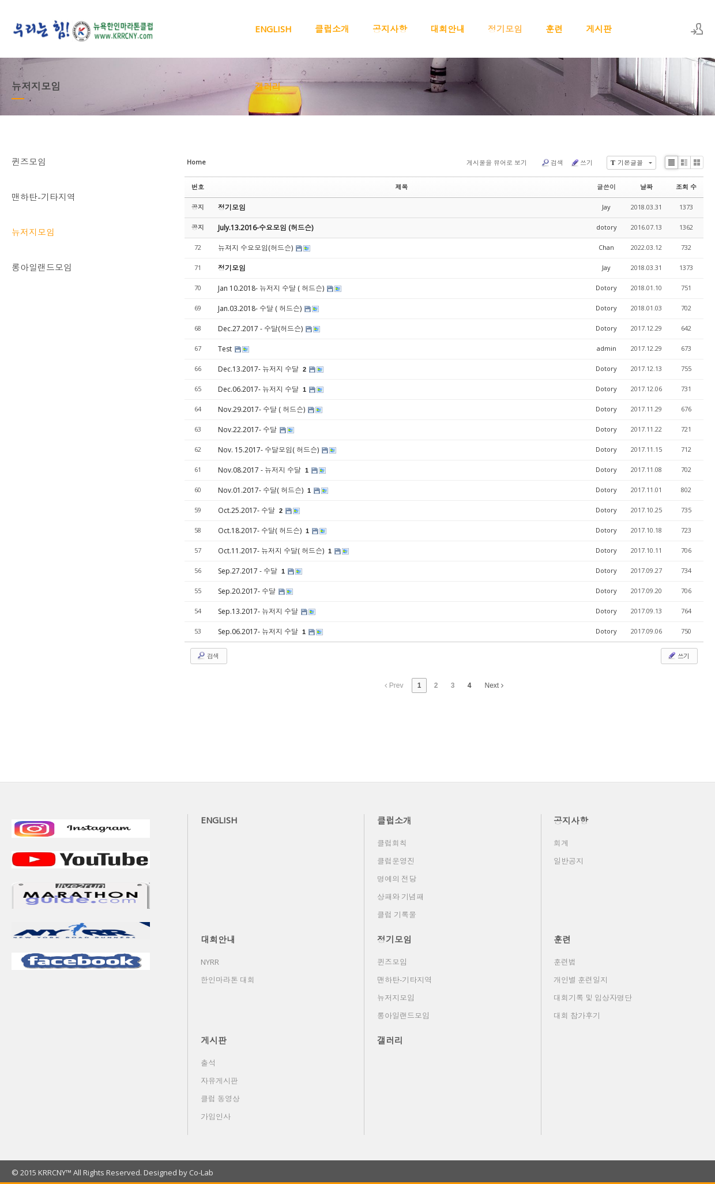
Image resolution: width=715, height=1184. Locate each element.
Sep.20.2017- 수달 (247, 591)
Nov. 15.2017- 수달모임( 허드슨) (269, 450)
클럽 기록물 (396, 914)
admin (606, 348)
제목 (402, 186)
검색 (552, 162)
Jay (606, 207)
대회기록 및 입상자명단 (593, 997)
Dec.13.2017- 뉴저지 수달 (259, 369)
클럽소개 (332, 29)
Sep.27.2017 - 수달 (248, 571)
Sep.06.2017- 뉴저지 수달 (259, 631)
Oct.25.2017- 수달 (247, 510)
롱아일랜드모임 (42, 267)
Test (226, 349)
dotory (606, 227)
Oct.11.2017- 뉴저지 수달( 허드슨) (272, 551)
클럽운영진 (396, 861)
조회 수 (686, 186)
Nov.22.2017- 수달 (248, 429)
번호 (197, 186)
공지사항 (389, 29)
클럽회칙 (392, 843)
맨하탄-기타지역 (44, 197)
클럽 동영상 (220, 1098)
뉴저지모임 (33, 232)
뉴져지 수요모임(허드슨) (256, 248)
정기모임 (505, 29)
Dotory (606, 287)
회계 (561, 843)
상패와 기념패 (400, 896)
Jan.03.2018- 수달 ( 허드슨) (260, 308)
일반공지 (569, 861)
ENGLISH (273, 29)
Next (494, 685)
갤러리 (268, 86)
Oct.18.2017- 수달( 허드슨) (260, 530)
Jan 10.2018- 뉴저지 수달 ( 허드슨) (272, 288)
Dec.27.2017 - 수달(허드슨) (261, 329)
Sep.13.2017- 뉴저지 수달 (259, 611)
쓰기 (581, 162)
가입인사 (216, 1116)
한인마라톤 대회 (228, 980)
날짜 (646, 186)
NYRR (210, 962)
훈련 (554, 29)
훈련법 (565, 962)
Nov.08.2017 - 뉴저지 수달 (260, 470)
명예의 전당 (396, 879)
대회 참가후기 (577, 1015)
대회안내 (447, 29)
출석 (208, 1063)
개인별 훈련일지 (581, 980)
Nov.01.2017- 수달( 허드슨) (261, 490)
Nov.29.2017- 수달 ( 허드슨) (262, 409)
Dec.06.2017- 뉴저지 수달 (259, 389)
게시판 (599, 29)
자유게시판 (219, 1081)
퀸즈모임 (29, 161)
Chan (606, 247)
